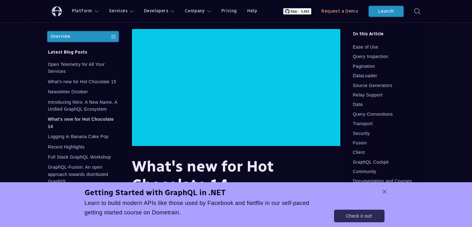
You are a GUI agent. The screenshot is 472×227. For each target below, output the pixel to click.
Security (361, 133)
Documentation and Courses (382, 180)
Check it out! (359, 215)
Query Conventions (373, 114)
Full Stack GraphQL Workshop (79, 157)
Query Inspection (370, 56)
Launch (386, 11)
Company (198, 11)
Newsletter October (68, 91)
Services (121, 11)
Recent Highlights (66, 146)
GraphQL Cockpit (371, 162)
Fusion (360, 142)
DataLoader (365, 75)
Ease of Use (366, 46)
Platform (85, 11)
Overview (83, 36)
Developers (159, 11)
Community (364, 171)
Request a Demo (339, 11)
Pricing (229, 11)
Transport (363, 123)
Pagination (364, 66)
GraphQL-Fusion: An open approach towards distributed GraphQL (78, 174)
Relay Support (368, 94)
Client (359, 152)
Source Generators (372, 85)
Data (358, 104)
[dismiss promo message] (384, 191)
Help (252, 11)
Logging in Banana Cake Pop (78, 136)
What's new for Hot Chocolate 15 (82, 81)
